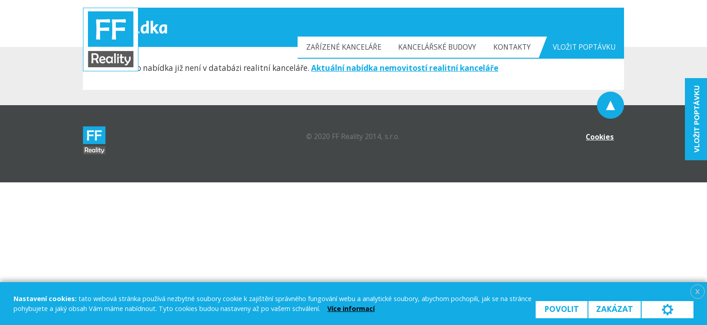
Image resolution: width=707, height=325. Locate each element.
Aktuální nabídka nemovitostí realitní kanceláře (404, 68)
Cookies (600, 137)
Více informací (351, 308)
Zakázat (614, 309)
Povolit (562, 309)
